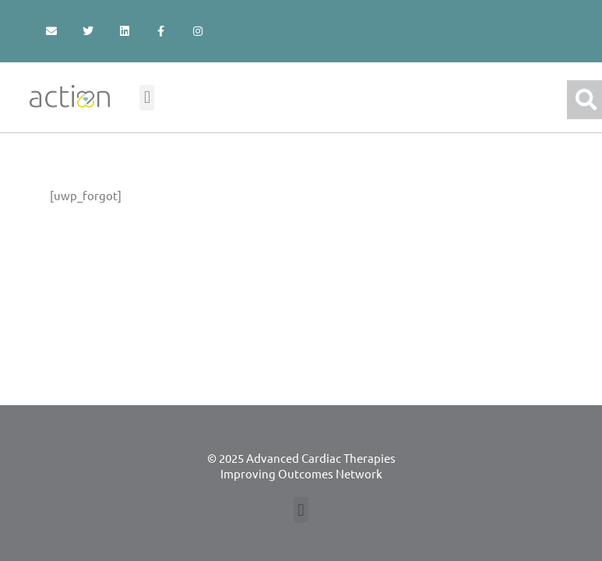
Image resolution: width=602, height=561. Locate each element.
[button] (146, 98)
